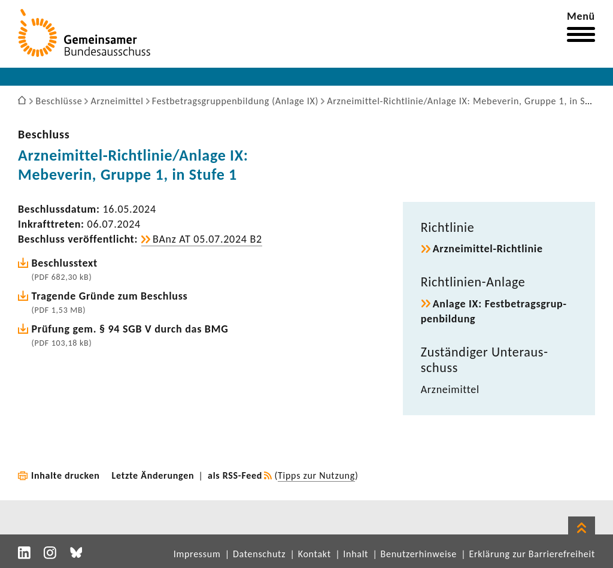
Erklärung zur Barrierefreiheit (532, 554)
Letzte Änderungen (153, 475)
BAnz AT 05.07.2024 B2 (207, 239)
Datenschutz (259, 554)
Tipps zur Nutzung (316, 475)
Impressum (197, 554)
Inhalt (355, 554)
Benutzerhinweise (419, 554)
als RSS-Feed (235, 475)
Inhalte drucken (65, 475)
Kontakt (314, 554)
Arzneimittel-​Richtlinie (488, 248)
